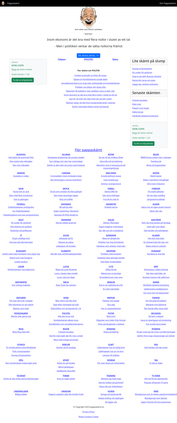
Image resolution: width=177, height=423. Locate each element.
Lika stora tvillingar (111, 195)
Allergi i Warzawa (111, 222)
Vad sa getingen (21, 199)
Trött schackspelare (21, 351)
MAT (156, 266)
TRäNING (111, 375)
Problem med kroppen (111, 254)
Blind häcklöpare (66, 367)
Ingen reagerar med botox (111, 226)
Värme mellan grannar (66, 222)
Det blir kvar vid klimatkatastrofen (66, 254)
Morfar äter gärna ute (21, 316)
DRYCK (66, 188)
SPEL (21, 360)
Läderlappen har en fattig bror (111, 347)
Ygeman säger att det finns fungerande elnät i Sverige (90, 102)
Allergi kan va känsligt (111, 273)
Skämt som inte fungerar (21, 257)
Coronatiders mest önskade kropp (66, 176)
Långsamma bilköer (156, 199)
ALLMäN (66, 154)
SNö (156, 344)
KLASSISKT (21, 251)
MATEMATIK (21, 282)
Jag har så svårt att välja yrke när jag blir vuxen (90, 98)
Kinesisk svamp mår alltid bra (156, 277)
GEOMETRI (111, 204)
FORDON (156, 188)
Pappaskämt (13, 3)
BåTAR (111, 154)
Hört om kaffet (66, 199)
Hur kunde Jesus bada (156, 324)
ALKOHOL (21, 154)
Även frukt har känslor (66, 285)
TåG (156, 360)
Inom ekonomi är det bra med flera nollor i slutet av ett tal (90, 95)
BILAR (156, 154)
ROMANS (111, 329)
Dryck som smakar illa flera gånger (66, 191)
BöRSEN (21, 173)
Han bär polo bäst (156, 238)
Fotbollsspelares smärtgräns (21, 207)
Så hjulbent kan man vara (111, 277)
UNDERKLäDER (21, 391)
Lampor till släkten (111, 355)
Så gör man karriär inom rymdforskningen (156, 332)
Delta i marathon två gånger (156, 179)
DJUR (21, 188)
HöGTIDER (156, 219)
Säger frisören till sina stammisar (156, 402)
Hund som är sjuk (21, 191)
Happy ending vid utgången (111, 398)
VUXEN (111, 391)
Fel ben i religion (156, 316)
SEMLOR (66, 344)
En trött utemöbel (111, 289)
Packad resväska (139, 100)
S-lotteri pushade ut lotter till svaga (90, 75)
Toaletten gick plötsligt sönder (111, 257)
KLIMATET (66, 251)
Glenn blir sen (156, 211)
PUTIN (111, 313)
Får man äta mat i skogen (21, 300)
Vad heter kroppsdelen (111, 261)
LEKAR (21, 266)
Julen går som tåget (156, 226)
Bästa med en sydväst (156, 246)
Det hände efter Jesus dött (156, 308)
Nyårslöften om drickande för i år (66, 308)
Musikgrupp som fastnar (156, 398)
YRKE (155, 391)
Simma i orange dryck (111, 183)
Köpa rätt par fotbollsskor (111, 386)
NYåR (66, 297)
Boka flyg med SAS (21, 332)
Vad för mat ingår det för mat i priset (66, 335)
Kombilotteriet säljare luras (66, 320)
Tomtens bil (156, 161)
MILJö (66, 282)
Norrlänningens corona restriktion (66, 179)
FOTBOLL (21, 204)
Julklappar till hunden (66, 246)
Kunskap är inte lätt (156, 254)
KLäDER (156, 235)
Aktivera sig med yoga (111, 378)
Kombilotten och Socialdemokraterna (66, 324)
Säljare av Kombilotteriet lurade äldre (91, 79)
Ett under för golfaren (142, 72)
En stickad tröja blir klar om (155, 242)
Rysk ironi (136, 104)
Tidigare (62, 59)
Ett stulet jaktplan (156, 191)
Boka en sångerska (111, 238)
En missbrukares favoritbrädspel (21, 347)
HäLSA (111, 219)
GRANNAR (66, 219)
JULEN (66, 235)
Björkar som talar (21, 308)
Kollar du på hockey (66, 363)
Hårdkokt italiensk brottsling (145, 116)
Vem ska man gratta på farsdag (156, 222)
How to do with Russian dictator (146, 76)
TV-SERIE (156, 375)
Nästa (115, 59)
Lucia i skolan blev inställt (66, 273)
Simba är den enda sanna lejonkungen (21, 378)
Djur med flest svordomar (21, 195)
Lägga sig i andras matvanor (145, 84)
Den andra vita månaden (21, 161)
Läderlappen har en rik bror (111, 351)
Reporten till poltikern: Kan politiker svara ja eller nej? (90, 91)
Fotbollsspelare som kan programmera (21, 215)
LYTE (111, 266)
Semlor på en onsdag (66, 347)
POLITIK (66, 313)
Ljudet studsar (21, 261)
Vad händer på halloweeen (156, 230)
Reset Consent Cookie (88, 416)
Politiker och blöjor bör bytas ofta (90, 87)
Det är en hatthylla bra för (111, 285)
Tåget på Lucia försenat (66, 269)
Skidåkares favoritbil (66, 371)
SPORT (66, 360)
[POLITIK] (88, 59)
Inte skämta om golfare (21, 226)
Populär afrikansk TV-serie (156, 382)
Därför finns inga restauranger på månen (156, 335)
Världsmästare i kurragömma (21, 269)
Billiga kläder (21, 394)
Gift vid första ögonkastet (156, 378)
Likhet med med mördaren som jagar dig (21, 254)
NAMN (156, 282)
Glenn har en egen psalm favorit (156, 207)
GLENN (156, 204)
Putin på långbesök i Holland (111, 324)
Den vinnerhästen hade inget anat (21, 363)
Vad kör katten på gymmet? (110, 382)
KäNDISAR (111, 235)
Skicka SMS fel (111, 191)
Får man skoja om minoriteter (111, 363)
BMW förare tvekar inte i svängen (156, 157)
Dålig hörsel (137, 112)
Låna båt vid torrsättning (111, 161)
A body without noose (111, 176)
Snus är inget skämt (66, 378)
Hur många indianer (21, 285)
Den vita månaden (21, 165)
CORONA (66, 173)
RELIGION (156, 313)
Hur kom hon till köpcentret (156, 293)
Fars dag (111, 304)
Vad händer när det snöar (156, 347)
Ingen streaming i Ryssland (66, 211)
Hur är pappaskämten (111, 308)
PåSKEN (156, 297)
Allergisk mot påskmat (156, 304)
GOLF (21, 219)
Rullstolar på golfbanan (21, 230)
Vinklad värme (111, 207)
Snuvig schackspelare (142, 68)
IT (21, 235)
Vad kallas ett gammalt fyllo (21, 157)
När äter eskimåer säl (156, 273)
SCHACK (21, 344)
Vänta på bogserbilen (156, 165)
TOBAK (66, 375)
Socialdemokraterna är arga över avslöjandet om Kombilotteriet (90, 83)
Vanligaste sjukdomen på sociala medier (66, 157)
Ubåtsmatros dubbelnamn (156, 289)
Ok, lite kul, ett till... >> (88, 55)
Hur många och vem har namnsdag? (66, 161)
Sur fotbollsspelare (21, 211)
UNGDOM (66, 391)
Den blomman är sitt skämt (21, 304)
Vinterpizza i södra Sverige (156, 269)
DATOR (156, 173)
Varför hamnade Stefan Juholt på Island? (90, 106)
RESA (21, 329)
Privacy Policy (88, 411)
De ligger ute (111, 402)
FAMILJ (111, 188)
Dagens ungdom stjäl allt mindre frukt (66, 394)
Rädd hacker (156, 176)
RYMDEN (156, 329)
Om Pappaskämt (168, 3)
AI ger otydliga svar (21, 238)
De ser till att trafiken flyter (111, 157)
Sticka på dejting (111, 332)
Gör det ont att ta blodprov (111, 230)
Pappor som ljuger (140, 108)
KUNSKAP (156, 251)
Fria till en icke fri (111, 199)
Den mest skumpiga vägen (66, 195)
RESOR (66, 329)
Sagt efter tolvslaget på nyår (66, 304)
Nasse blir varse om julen (143, 80)
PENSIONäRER (21, 313)
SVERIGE (111, 360)
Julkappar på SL (66, 238)
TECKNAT (21, 375)
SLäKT (111, 344)
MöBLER (111, 282)
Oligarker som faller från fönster (111, 320)
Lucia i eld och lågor (66, 277)
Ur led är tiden (155, 363)
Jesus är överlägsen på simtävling (156, 320)
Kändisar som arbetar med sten (111, 246)
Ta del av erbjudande (22, 80)
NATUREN (21, 297)
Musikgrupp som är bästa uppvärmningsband (156, 394)
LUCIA (66, 266)
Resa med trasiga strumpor (66, 339)
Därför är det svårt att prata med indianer (66, 165)
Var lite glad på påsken (156, 300)
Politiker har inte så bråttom (111, 242)
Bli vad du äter (66, 207)
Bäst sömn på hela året (66, 300)
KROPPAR (110, 251)
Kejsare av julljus (66, 242)
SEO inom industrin (156, 183)
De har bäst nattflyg (156, 195)
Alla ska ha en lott (66, 316)
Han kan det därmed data (21, 242)
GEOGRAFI (66, 204)
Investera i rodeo (21, 176)
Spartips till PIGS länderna (66, 215)
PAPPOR (111, 297)
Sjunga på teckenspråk (111, 394)
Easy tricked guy (111, 179)
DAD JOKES (111, 173)
